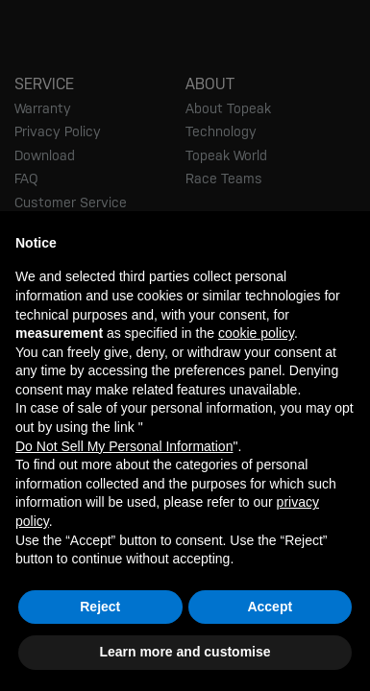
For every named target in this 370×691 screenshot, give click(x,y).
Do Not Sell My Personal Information (124, 446)
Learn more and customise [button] (184, 651)
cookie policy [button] (256, 333)
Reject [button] (100, 606)
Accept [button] (269, 606)
